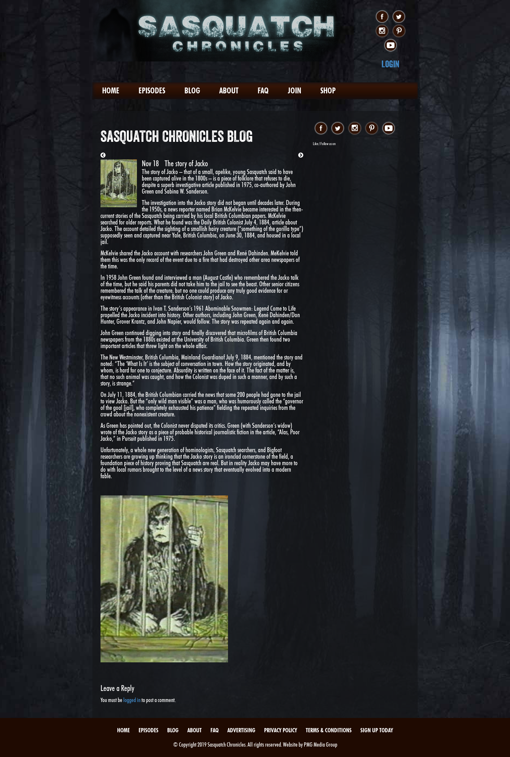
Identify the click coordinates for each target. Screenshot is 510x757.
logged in (132, 699)
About (228, 90)
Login (390, 64)
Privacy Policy (280, 730)
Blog (192, 90)
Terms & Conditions (329, 730)
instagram (382, 31)
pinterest (399, 31)
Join (294, 90)
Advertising (241, 730)
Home (110, 90)
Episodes (152, 90)
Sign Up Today (376, 730)
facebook (382, 17)
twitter (399, 17)
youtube (390, 45)
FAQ (263, 90)
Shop (328, 90)
